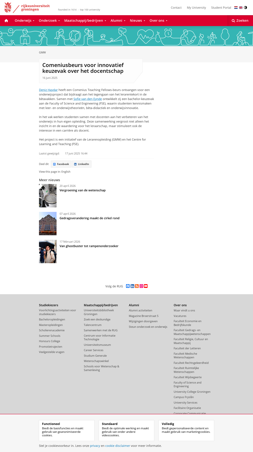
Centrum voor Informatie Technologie (99, 338)
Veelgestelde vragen (51, 352)
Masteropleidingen (51, 325)
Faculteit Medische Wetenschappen (185, 356)
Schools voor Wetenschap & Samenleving (101, 369)
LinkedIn (83, 164)
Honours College (49, 341)
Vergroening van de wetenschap (83, 191)
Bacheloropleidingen (52, 320)
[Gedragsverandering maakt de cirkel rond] (48, 224)
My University (196, 8)
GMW (42, 52)
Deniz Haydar (48, 90)
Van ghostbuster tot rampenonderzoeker (89, 246)
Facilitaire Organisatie (187, 408)
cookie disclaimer (117, 446)
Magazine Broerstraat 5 (143, 316)
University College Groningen (192, 392)
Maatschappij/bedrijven (101, 306)
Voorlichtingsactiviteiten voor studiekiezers (57, 312)
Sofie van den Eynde (87, 99)
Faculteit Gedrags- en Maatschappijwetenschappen (192, 332)
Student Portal (221, 8)
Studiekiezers (48, 306)
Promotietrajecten (50, 347)
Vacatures (180, 316)
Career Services (93, 350)
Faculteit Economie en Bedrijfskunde (187, 323)
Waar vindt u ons (184, 311)
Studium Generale (95, 356)
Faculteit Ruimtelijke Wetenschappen (186, 370)
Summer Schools (49, 336)
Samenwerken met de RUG (101, 331)
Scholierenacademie (52, 331)
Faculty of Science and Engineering (187, 385)
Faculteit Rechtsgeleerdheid (191, 363)
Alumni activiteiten (140, 311)
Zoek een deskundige (97, 320)
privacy (95, 446)
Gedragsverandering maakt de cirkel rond (89, 219)
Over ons (180, 306)
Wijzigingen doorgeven (143, 322)
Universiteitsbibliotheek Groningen (99, 312)
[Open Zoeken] (240, 20)
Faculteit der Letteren (187, 349)
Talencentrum (93, 325)
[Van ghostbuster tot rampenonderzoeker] (48, 252)
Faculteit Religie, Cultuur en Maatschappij (191, 341)
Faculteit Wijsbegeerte (188, 378)
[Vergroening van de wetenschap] (48, 196)
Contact (176, 8)
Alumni (134, 306)
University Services (185, 403)
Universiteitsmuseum (97, 345)
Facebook (61, 164)
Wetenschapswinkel (96, 361)
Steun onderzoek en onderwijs (148, 327)
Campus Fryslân (184, 397)
